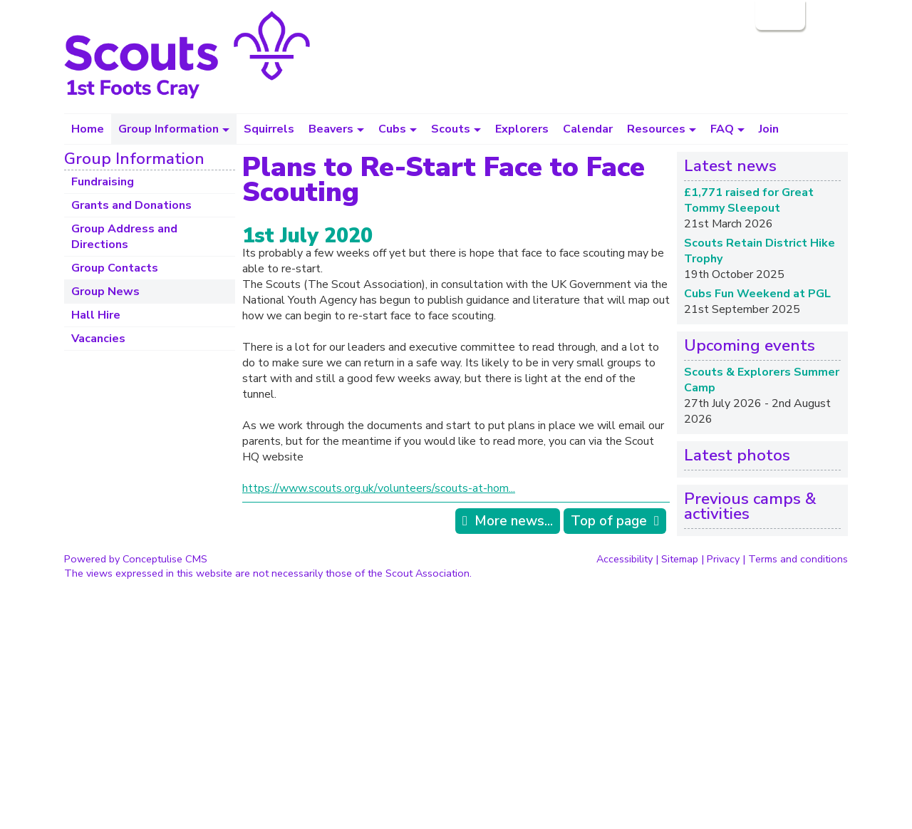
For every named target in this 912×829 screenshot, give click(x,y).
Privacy (723, 559)
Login (778, 15)
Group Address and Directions (124, 236)
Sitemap (679, 559)
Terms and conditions (798, 559)
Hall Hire (95, 315)
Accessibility (624, 559)
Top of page (609, 521)
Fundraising (102, 182)
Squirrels (269, 129)
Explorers (522, 129)
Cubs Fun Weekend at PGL (757, 294)
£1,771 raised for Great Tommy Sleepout (749, 200)
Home (87, 129)
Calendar (588, 129)
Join (769, 129)
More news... (514, 521)
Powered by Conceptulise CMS (135, 559)
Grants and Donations (131, 205)
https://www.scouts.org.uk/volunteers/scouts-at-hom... (378, 488)
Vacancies (98, 338)
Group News (105, 291)
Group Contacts (114, 268)
